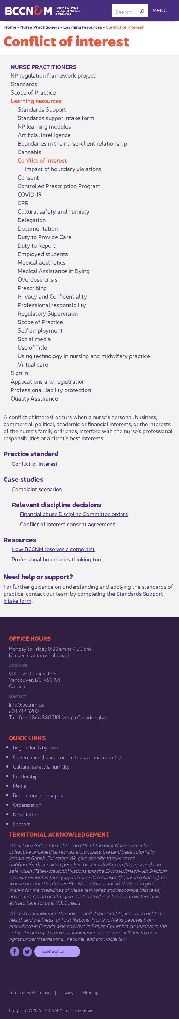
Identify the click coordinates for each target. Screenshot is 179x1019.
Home (10, 26)
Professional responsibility (52, 304)
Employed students (43, 253)
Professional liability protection (51, 389)
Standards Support (42, 109)
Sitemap (90, 992)
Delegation (32, 219)
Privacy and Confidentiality (52, 296)
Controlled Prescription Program (59, 185)
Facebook (15, 951)
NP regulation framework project (53, 75)
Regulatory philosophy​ (38, 795)
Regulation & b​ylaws (35, 747)
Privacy (66, 992)
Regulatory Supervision (48, 313)
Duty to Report (37, 245)
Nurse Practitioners (39, 26)
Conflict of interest (125, 26)
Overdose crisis (38, 279)
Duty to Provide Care (44, 236)
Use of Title (32, 347)
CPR (23, 202)
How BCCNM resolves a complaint (53, 548)
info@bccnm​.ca (26, 704)
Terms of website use (30, 992)
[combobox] (127, 11)
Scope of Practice (33, 92)
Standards (24, 83)
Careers (21, 823)
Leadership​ (25, 776)
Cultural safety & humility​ (41, 766)
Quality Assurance (34, 398)
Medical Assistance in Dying (54, 270)
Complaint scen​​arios (37, 489)
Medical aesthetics (42, 262)
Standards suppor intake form (56, 117)
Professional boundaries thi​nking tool (57, 559)
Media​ (19, 785)
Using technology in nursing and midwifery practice (84, 355)
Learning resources (82, 26)
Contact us (53, 951)
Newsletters (27, 814)
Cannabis (29, 151)
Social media (34, 338)
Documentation (38, 228)
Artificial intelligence (44, 134)
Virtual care (33, 364)
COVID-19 (29, 194)
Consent (28, 177)
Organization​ (27, 804)
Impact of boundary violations (63, 168)
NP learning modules (44, 126)
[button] (142, 11)
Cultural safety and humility (54, 211)
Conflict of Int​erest (35, 463)
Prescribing (32, 287)
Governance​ (26, 756)
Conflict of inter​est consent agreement (67, 524)
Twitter (27, 951)
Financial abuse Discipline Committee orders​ (74, 513)
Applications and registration (48, 381)
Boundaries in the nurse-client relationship (72, 143)
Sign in (19, 372)
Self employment (40, 330)
